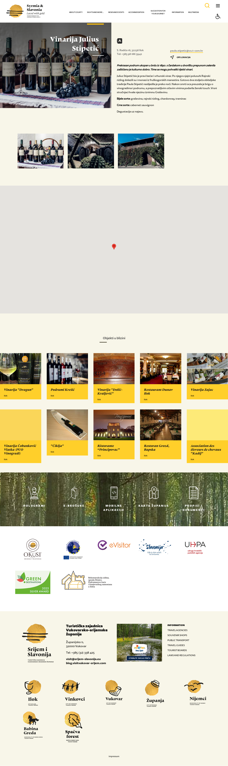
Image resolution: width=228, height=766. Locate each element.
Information (178, 12)
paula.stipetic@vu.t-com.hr (186, 50)
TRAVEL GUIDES (176, 645)
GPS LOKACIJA (180, 57)
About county (76, 12)
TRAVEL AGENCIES (177, 630)
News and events (116, 12)
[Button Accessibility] (218, 22)
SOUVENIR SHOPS (177, 635)
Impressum (114, 756)
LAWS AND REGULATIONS (181, 655)
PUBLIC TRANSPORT (178, 640)
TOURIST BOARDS (177, 650)
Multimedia (193, 12)
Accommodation (136, 12)
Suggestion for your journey (158, 12)
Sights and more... (95, 12)
